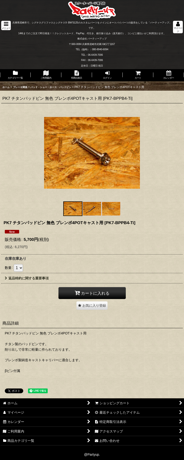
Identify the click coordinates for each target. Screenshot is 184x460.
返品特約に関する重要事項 (27, 278)
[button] (6, 25)
